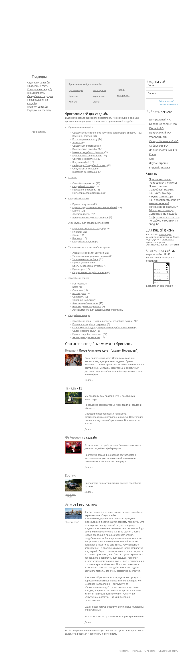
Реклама (137, 650)
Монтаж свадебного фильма (88, 152)
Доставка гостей (81, 214)
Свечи (75, 235)
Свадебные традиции (40, 96)
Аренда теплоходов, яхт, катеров (90, 217)
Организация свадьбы (80, 127)
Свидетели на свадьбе (163, 213)
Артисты (77, 142)
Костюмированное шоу (85, 139)
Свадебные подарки (83, 241)
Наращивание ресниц (84, 189)
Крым (152, 154)
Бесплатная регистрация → (161, 285)
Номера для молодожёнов (86, 306)
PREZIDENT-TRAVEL (71, 496)
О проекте (149, 650)
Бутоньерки (78, 269)
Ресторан (77, 283)
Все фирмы (123, 95)
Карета (76, 210)
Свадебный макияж (83, 186)
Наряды (121, 90)
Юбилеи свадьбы (37, 106)
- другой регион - (159, 167)
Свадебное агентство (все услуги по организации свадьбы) (104, 132)
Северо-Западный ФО (163, 123)
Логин (151, 85)
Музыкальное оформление (87, 155)
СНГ (152, 158)
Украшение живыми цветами (88, 252)
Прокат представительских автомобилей (94, 207)
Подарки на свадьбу (39, 110)
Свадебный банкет (78, 278)
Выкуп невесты (36, 92)
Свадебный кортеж (78, 198)
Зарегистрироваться (168, 104)
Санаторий (78, 296)
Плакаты (77, 231)
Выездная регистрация (85, 172)
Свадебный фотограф (84, 145)
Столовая (77, 290)
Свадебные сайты (168, 650)
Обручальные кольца (84, 168)
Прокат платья (158, 186)
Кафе (75, 287)
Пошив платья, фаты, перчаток (89, 324)
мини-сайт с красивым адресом (160, 240)
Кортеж (73, 101)
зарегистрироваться (76, 633)
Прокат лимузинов (82, 204)
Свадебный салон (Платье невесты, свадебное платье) (102, 321)
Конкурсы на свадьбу (39, 89)
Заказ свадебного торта (85, 303)
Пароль (152, 93)
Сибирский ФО (158, 145)
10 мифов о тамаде (161, 210)
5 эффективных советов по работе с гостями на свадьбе (164, 221)
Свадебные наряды (79, 315)
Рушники (77, 238)
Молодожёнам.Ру (28, 35)
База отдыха (79, 293)
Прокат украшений (82, 262)
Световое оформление (85, 158)
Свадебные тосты (38, 86)
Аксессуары (99, 90)
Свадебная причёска (83, 183)
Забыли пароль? (167, 101)
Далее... (89, 380)
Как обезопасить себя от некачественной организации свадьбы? (164, 203)
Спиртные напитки (82, 300)
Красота (73, 96)
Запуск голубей (80, 162)
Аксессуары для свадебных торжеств (89, 223)
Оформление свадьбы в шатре (89, 272)
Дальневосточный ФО (163, 149)
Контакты (124, 650)
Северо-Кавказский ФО (164, 141)
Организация (76, 90)
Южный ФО (156, 128)
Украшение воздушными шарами (90, 256)
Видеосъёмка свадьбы (84, 149)
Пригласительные (160, 179)
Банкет (96, 101)
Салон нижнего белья (84, 330)
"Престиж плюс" (72, 522)
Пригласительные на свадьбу (88, 228)
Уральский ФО (158, 136)
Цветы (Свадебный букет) (86, 266)
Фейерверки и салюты (163, 182)
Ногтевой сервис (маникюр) (87, 193)
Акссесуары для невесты (86, 337)
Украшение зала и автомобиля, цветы (89, 247)
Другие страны (158, 163)
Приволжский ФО (160, 132)
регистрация (165, 234)
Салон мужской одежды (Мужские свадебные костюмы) (103, 327)
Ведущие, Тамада (82, 136)
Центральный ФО (160, 119)
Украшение (99, 96)
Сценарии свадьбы (38, 82)
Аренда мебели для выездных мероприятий (96, 309)
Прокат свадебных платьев (87, 334)
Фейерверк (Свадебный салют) (89, 165)
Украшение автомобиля (85, 259)
